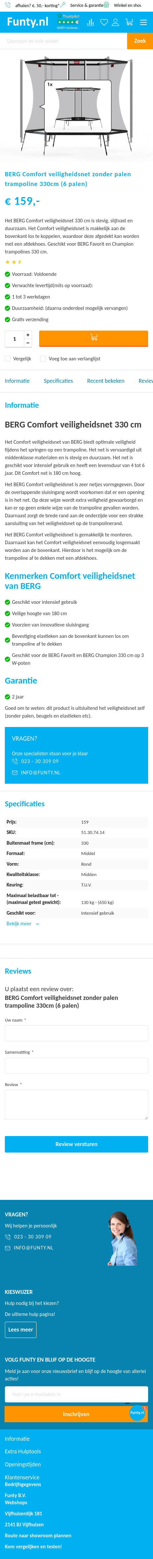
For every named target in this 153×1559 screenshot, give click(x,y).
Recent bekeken (106, 380)
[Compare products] (90, 22)
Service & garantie (87, 5)
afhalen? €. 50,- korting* (37, 5)
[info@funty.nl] (76, 773)
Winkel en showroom (133, 5)
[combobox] (63, 41)
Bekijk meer (20, 923)
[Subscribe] (76, 1414)
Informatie (17, 380)
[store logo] (27, 22)
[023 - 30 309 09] (76, 761)
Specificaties (58, 380)
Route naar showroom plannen (38, 1535)
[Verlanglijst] (104, 22)
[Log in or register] (115, 22)
